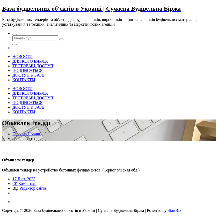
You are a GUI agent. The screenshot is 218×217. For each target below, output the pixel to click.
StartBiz (174, 210)
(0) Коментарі (24, 183)
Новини (34, 134)
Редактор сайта (32, 188)
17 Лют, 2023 (23, 179)
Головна (19, 134)
